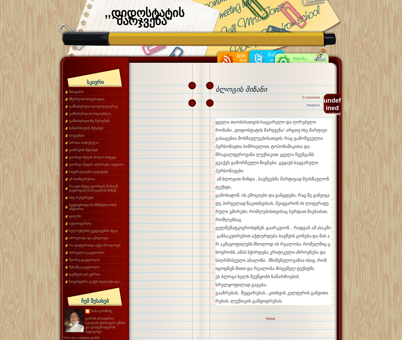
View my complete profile (81, 338)
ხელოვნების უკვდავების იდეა (93, 231)
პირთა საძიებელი (84, 143)
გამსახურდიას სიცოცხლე (90, 114)
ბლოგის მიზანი (241, 89)
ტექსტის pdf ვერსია (84, 274)
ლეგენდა (77, 135)
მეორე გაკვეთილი (84, 260)
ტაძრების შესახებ (83, 150)
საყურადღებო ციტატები (88, 172)
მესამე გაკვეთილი (84, 267)
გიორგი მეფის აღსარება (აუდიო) (96, 164)
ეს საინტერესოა (82, 179)
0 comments (311, 97)
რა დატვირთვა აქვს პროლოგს (94, 245)
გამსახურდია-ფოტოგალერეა (93, 106)
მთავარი (76, 92)
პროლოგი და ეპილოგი (88, 238)
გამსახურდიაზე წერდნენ (89, 121)
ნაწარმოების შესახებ (86, 128)
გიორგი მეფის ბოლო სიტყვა (92, 157)
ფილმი (75, 216)
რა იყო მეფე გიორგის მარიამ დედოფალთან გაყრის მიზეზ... (94, 188)
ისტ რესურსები (81, 198)
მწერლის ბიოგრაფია (86, 99)
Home (270, 319)
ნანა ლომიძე (101, 311)
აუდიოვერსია (80, 223)
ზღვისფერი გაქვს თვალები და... (95, 282)
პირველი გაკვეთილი (86, 252)
